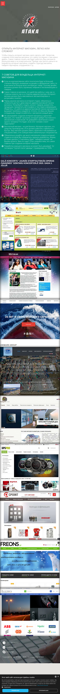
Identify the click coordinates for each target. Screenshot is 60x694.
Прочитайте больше (42, 685)
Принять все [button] (15, 690)
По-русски (51, 7)
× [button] (58, 676)
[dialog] (30, 684)
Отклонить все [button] (43, 690)
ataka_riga (10, 652)
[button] (30, 687)
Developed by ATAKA (35, 657)
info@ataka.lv (11, 647)
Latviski (57, 7)
